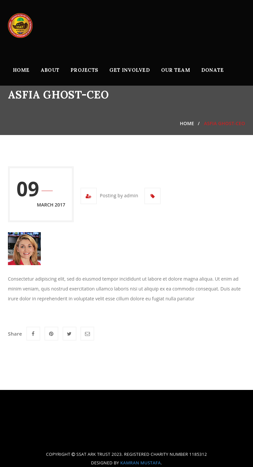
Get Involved (129, 70)
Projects (84, 70)
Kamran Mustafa (140, 463)
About (50, 70)
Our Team (175, 70)
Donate (212, 70)
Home (21, 70)
